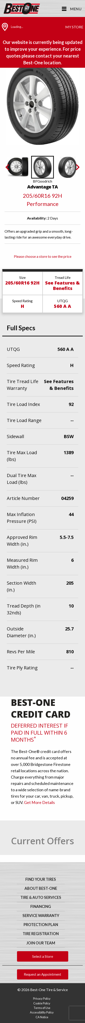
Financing (40, 906)
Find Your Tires (40, 879)
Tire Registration (41, 933)
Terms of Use (42, 1008)
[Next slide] (77, 167)
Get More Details (39, 802)
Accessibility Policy (42, 1012)
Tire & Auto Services (40, 897)
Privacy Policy (42, 998)
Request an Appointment (42, 974)
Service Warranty (40, 915)
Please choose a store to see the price (42, 256)
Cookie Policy (41, 1003)
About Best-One (40, 888)
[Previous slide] (8, 167)
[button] (17, 167)
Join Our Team (40, 943)
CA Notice (42, 1017)
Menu (75, 9)
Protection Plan (41, 924)
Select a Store (42, 956)
